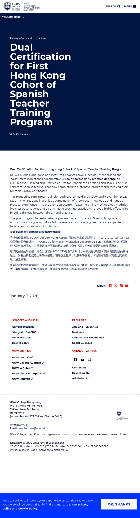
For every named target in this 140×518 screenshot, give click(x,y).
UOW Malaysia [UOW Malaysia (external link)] (21, 442)
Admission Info (81, 442)
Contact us (79, 431)
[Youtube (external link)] (82, 423)
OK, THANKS (119, 504)
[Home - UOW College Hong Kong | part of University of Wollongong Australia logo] (22, 6)
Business (78, 396)
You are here (13, 17)
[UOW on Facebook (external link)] (75, 423)
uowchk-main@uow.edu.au (34, 491)
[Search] (113, 6)
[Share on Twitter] (115, 349)
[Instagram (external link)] (89, 423)
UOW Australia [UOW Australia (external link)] (21, 421)
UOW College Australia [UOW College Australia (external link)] (26, 426)
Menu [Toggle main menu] (130, 6)
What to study (21, 401)
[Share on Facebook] (110, 349)
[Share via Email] (126, 349)
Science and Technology (88, 401)
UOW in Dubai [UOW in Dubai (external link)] (21, 431)
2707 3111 (24, 488)
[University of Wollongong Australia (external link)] (122, 479)
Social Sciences (82, 406)
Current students (23, 390)
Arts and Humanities (85, 390)
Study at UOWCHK (24, 396)
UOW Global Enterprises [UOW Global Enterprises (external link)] (27, 437)
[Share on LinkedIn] (121, 349)
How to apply (20, 406)
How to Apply (80, 436)
